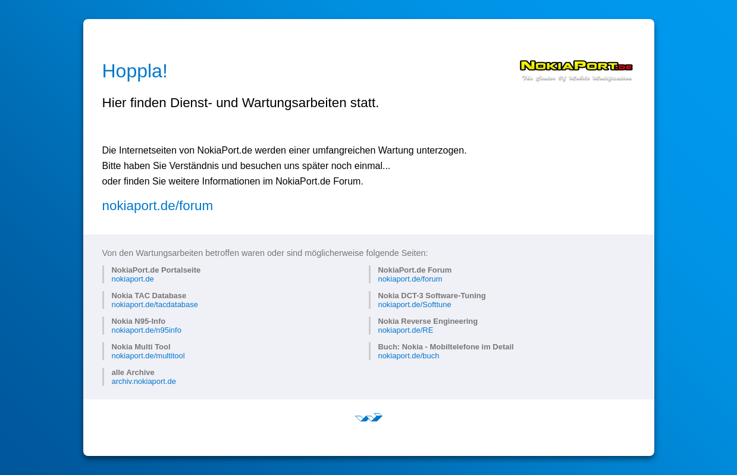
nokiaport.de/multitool (147, 355)
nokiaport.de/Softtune (414, 304)
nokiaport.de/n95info (146, 330)
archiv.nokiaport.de (143, 381)
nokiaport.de (132, 278)
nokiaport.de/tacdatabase (154, 304)
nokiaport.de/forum (158, 205)
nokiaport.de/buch (408, 355)
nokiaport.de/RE (405, 330)
